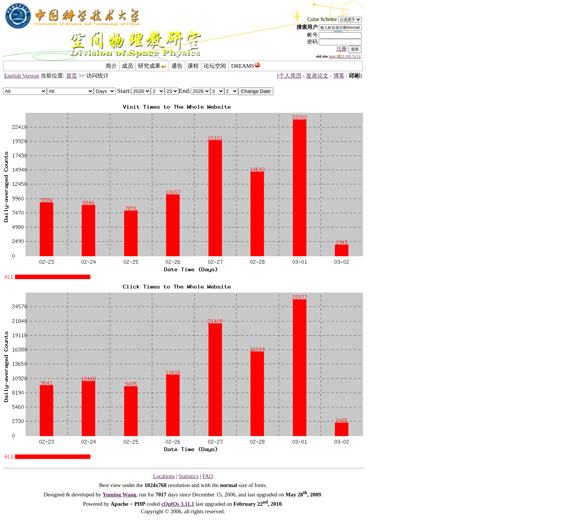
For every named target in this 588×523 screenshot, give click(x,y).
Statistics (188, 476)
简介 (111, 66)
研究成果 (152, 66)
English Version (21, 76)
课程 (193, 66)
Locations (164, 476)
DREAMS (245, 66)
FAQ (207, 476)
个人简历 (290, 76)
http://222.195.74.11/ (345, 56)
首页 (71, 76)
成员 (127, 66)
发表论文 (317, 76)
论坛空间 (215, 66)
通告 (177, 66)
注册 (341, 49)
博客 (339, 76)
